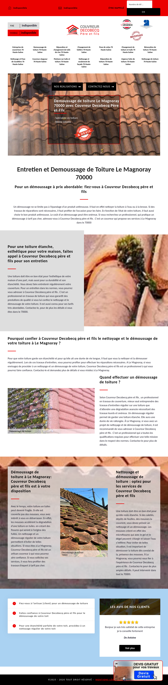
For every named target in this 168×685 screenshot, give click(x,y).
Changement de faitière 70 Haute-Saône (84, 49)
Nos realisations (65, 86)
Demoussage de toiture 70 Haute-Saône (40, 49)
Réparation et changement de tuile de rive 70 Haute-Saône (62, 51)
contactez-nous (99, 86)
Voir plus (130, 648)
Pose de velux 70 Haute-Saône (106, 48)
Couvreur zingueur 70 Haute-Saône (40, 60)
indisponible (67, 8)
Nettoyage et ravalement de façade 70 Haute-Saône (84, 63)
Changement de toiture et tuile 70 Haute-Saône (128, 49)
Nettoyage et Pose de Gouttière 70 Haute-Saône (17, 61)
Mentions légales (107, 679)
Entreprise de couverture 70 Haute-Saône (17, 49)
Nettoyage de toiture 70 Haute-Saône (150, 60)
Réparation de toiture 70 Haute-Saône (106, 61)
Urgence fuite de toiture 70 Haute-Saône (128, 61)
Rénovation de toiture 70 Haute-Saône (150, 49)
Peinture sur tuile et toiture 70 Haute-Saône (62, 61)
